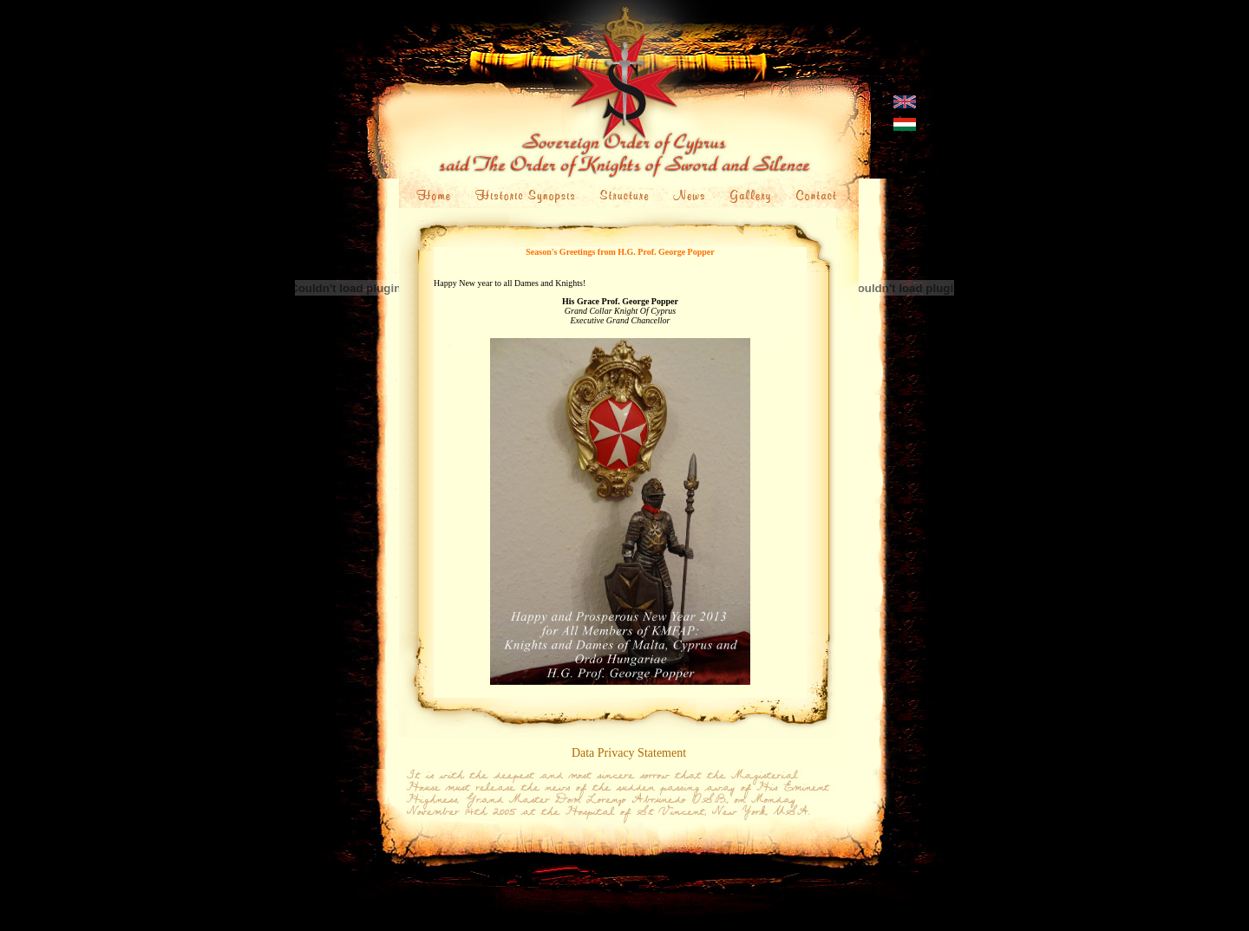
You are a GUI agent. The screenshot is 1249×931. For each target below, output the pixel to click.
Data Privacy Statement (629, 752)
